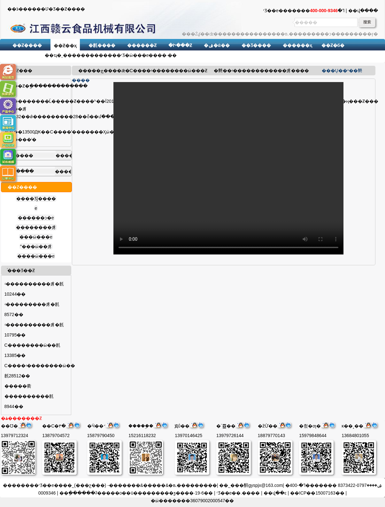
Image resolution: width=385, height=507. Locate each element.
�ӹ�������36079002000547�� (192, 500)
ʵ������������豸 (261, 70)
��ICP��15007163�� (317, 493)
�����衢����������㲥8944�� (29, 396)
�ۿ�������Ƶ (21, 418)
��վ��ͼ (275, 493)
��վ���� (363, 10)
